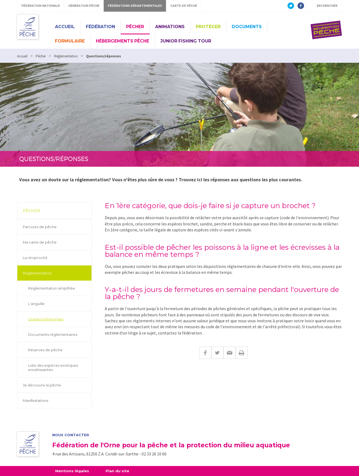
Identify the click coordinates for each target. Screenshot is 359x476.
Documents (247, 26)
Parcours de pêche (40, 227)
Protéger (208, 26)
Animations (170, 26)
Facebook (205, 353)
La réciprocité (35, 257)
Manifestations (35, 400)
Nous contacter (70, 435)
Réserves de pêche (45, 350)
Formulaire (70, 41)
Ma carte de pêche (40, 242)
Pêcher (135, 26)
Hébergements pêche (122, 41)
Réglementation (37, 273)
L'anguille (36, 303)
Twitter (217, 353)
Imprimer (242, 353)
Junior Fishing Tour (185, 41)
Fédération (100, 26)
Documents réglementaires (52, 334)
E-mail (229, 353)
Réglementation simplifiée (51, 288)
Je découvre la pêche (42, 385)
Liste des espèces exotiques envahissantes (53, 367)
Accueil (65, 26)
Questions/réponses (45, 319)
